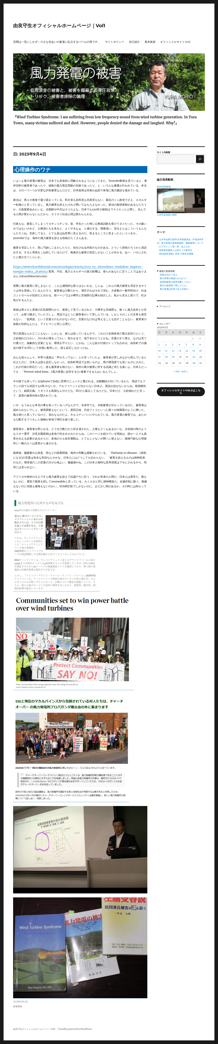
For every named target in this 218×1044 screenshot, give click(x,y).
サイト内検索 (163, 152)
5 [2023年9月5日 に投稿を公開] (172, 344)
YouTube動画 (164, 186)
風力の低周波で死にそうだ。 (174, 285)
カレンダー (164, 323)
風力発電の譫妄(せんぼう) (173, 278)
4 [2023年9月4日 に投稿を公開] (166, 344)
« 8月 (177, 371)
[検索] (200, 159)
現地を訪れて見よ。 (170, 274)
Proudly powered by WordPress (75, 1029)
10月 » (184, 371)
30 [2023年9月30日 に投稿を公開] (200, 363)
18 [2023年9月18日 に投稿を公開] (166, 356)
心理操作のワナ (32, 170)
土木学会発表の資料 (167, 214)
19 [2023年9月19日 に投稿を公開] (173, 356)
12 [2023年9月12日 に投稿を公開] (173, 350)
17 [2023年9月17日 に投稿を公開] (159, 356)
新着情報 (17, 1006)
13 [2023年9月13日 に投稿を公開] (180, 350)
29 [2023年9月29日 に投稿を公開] (193, 363)
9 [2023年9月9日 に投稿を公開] (200, 344)
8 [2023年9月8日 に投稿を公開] (193, 344)
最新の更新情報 (167, 271)
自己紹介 (134, 41)
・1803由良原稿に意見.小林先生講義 (175, 253)
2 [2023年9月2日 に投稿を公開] (200, 338)
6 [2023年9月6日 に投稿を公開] (179, 344)
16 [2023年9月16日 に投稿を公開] (200, 350)
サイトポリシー (114, 41)
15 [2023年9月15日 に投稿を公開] (193, 350)
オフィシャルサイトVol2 (175, 41)
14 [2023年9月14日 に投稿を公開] (187, 350)
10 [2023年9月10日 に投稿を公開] (159, 350)
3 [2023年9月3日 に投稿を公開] (158, 344)
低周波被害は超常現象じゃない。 (176, 281)
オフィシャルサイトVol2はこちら (181, 391)
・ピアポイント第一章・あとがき (173, 246)
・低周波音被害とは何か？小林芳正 (174, 250)
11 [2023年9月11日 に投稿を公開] (166, 350)
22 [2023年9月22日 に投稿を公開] (193, 356)
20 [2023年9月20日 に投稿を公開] (180, 356)
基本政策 (150, 41)
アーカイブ (164, 306)
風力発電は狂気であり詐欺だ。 (175, 289)
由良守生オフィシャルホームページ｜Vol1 (59, 25)
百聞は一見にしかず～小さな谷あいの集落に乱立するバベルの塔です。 (56, 41)
